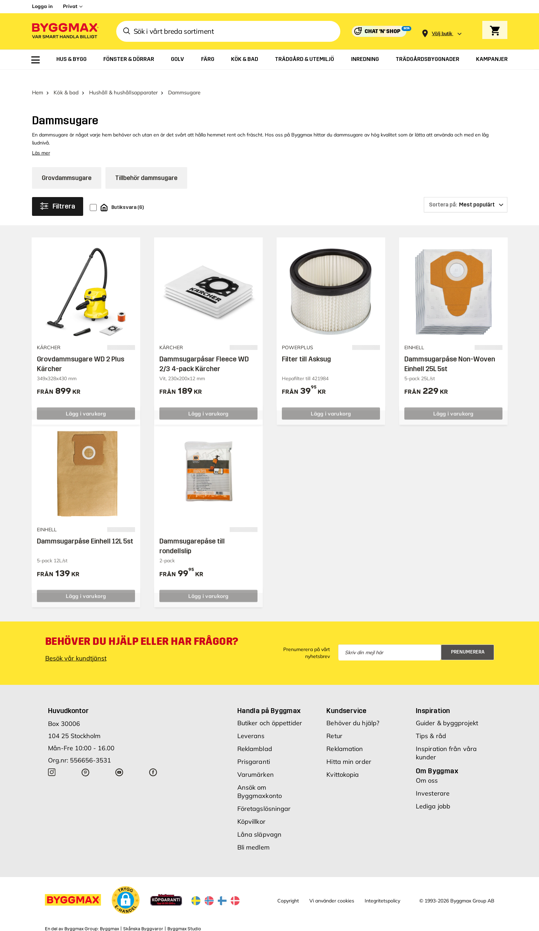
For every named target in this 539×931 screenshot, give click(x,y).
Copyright (288, 887)
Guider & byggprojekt (447, 709)
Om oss (427, 766)
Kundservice (346, 697)
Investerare (433, 779)
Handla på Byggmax (269, 697)
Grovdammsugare (67, 164)
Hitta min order (348, 748)
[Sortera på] (465, 191)
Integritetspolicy (382, 887)
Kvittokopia (342, 761)
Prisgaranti (253, 748)
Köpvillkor (251, 808)
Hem (37, 79)
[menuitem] (35, 59)
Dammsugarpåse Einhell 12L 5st (85, 527)
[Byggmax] (64, 31)
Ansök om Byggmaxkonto (259, 777)
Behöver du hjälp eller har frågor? (141, 627)
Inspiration (433, 697)
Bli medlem (253, 833)
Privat (70, 6)
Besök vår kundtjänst (75, 644)
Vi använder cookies (331, 887)
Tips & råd (431, 722)
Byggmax (109, 915)
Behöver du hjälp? (352, 709)
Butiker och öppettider (269, 709)
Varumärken (255, 761)
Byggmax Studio (184, 915)
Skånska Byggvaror (143, 915)
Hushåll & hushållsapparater (123, 79)
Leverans (251, 722)
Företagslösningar (264, 795)
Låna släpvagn (259, 820)
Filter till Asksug (306, 345)
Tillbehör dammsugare (146, 164)
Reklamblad (254, 735)
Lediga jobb (433, 792)
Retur (334, 722)
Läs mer (41, 139)
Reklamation (344, 735)
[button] (126, 886)
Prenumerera (468, 638)
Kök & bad (66, 79)
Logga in (42, 6)
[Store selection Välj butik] (442, 34)
